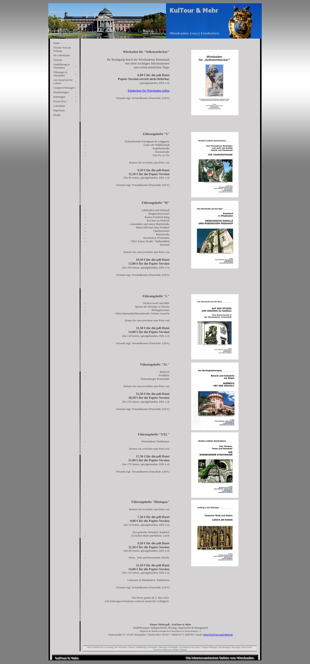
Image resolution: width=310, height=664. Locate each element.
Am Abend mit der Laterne (189, 647)
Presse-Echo (247, 647)
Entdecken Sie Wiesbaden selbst (148, 90)
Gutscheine (59, 105)
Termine (57, 59)
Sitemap (183, 649)
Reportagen (236, 647)
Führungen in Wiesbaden (168, 647)
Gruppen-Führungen (209, 647)
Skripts (57, 114)
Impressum (59, 110)
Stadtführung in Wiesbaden (146, 647)
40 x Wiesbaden (61, 55)
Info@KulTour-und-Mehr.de (218, 634)
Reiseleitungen (224, 647)
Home (56, 43)
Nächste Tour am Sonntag (62, 49)
